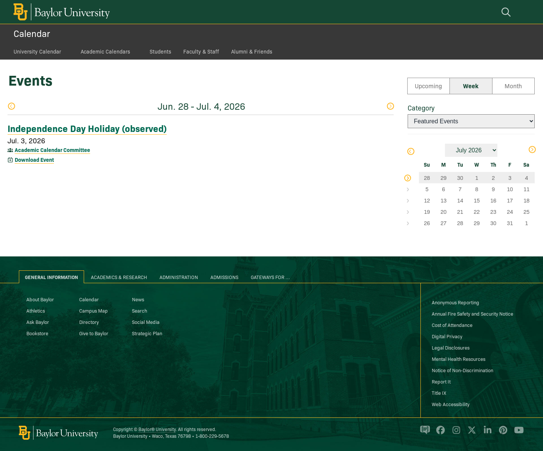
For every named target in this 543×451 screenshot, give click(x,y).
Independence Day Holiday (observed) (87, 127)
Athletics (35, 310)
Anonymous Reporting (455, 302)
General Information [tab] (51, 276)
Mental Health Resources (458, 358)
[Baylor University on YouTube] (517, 433)
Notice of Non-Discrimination (462, 370)
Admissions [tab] (224, 276)
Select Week (413, 177)
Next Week (390, 106)
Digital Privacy (447, 336)
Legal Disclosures (450, 347)
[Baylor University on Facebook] (439, 433)
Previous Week (11, 106)
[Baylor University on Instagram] (455, 433)
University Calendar (37, 51)
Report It (441, 381)
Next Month (532, 149)
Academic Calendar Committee (52, 149)
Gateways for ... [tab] (270, 276)
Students (160, 51)
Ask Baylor (37, 321)
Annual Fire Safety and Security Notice (472, 313)
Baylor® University (157, 429)
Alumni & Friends (251, 51)
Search (139, 310)
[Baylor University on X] (470, 433)
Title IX (439, 392)
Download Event (34, 159)
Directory (89, 321)
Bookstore (37, 333)
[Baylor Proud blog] (423, 433)
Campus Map (93, 310)
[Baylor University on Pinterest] (501, 433)
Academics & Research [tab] (119, 276)
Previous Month (410, 151)
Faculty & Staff (201, 51)
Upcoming (428, 85)
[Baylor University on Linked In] (486, 433)
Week (471, 85)
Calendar (32, 33)
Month (513, 85)
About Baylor (40, 299)
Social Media (146, 321)
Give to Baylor (93, 333)
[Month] (471, 150)
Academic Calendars (105, 51)
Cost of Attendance (452, 324)
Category (421, 107)
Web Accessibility (450, 403)
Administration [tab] (179, 276)
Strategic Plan (147, 333)
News (138, 299)
